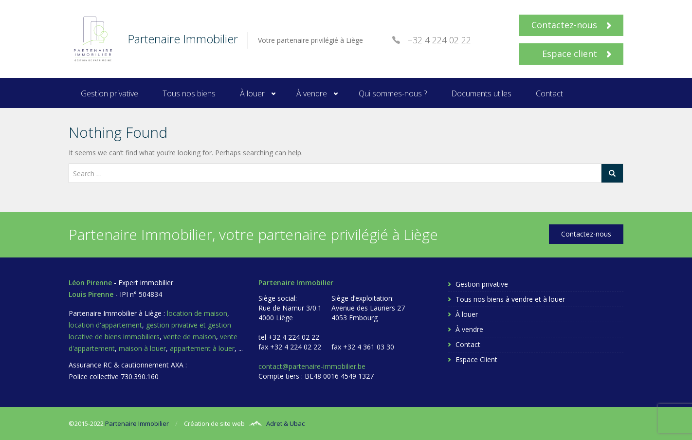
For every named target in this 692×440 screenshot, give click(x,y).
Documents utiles (481, 93)
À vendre (311, 93)
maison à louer (142, 348)
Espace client (576, 53)
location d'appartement (105, 325)
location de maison (197, 313)
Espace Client (476, 359)
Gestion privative (109, 93)
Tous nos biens (189, 93)
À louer (252, 93)
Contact (549, 93)
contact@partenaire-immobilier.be (311, 366)
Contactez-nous (571, 25)
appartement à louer (202, 348)
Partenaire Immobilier (137, 423)
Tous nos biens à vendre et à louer (510, 299)
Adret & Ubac (285, 423)
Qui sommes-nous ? (393, 93)
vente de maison (190, 336)
